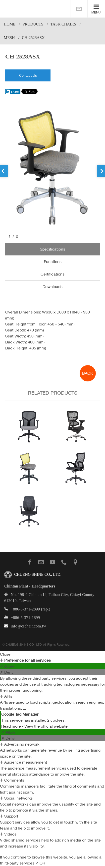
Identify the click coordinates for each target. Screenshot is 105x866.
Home (9, 24)
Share (12, 91)
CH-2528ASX (33, 37)
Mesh (9, 37)
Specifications (52, 249)
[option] (52, 168)
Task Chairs (63, 24)
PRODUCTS (33, 24)
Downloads (52, 286)
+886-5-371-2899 (25, 609)
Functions (52, 261)
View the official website (46, 726)
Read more (11, 726)
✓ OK (40, 863)
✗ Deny (6, 672)
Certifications (52, 274)
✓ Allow (7, 666)
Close (5, 654)
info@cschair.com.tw (28, 626)
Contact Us (28, 75)
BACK (87, 373)
